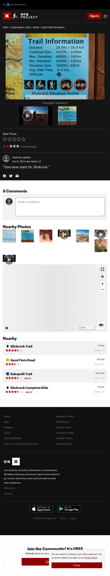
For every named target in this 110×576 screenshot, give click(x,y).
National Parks (64, 443)
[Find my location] (102, 276)
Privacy (72, 518)
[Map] (55, 298)
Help (6, 421)
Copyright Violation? (55, 102)
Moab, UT (36, 161)
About (7, 416)
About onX (9, 487)
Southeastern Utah (20, 27)
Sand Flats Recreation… (54, 27)
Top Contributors (13, 438)
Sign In (94, 16)
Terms (63, 518)
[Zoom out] (102, 289)
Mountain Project (65, 416)
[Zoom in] (102, 284)
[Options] (101, 325)
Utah (5, 27)
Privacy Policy (91, 558)
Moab (36, 27)
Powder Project (64, 438)
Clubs (7, 432)
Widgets (8, 427)
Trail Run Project (65, 432)
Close (76, 565)
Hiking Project (63, 427)
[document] (77, 560)
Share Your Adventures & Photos (21, 443)
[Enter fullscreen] (102, 269)
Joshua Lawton (21, 157)
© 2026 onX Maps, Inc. (45, 518)
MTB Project (62, 421)
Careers (8, 493)
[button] (4, 175)
